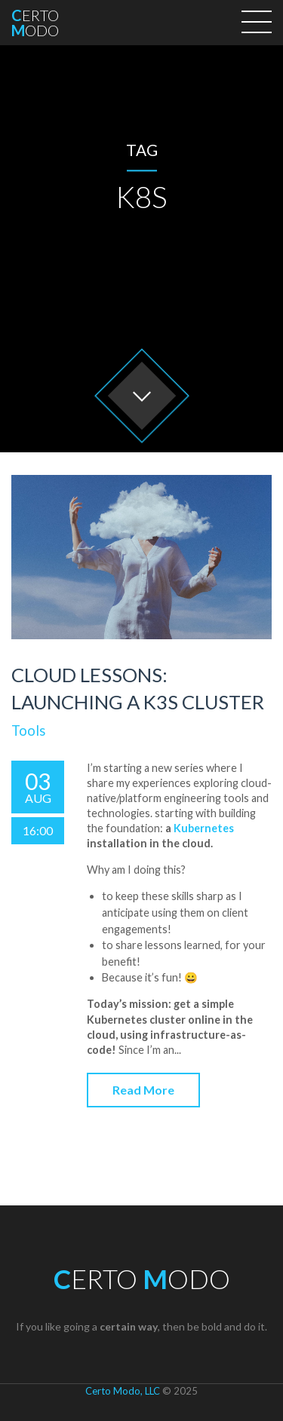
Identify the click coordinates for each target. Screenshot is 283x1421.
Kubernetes (204, 828)
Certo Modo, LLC (122, 1391)
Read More (143, 1090)
